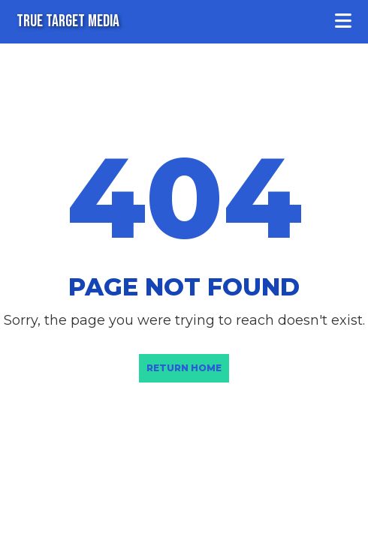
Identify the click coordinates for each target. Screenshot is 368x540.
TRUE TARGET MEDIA (68, 21)
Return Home (184, 368)
